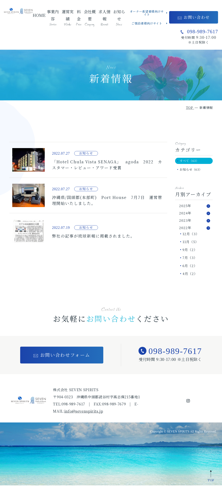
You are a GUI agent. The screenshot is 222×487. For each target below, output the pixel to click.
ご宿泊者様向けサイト (146, 23)
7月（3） (189, 259)
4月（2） (189, 274)
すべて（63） (191, 161)
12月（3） (190, 235)
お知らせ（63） (193, 170)
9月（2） (189, 251)
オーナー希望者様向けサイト (147, 12)
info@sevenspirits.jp (83, 412)
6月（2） (189, 266)
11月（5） (190, 243)
